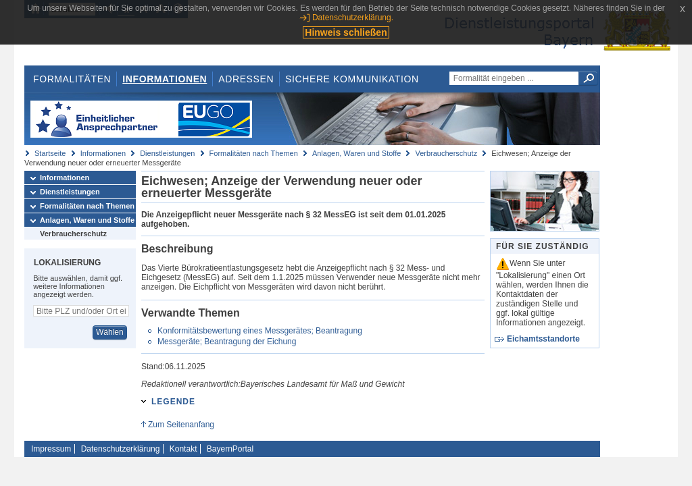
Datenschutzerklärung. (352, 17)
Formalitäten (72, 79)
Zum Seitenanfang (181, 424)
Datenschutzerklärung (120, 449)
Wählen (110, 332)
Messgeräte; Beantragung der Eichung (226, 341)
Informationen (164, 79)
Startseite (50, 153)
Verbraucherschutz (446, 153)
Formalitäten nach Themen (253, 153)
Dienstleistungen (167, 153)
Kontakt (183, 449)
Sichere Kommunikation (352, 79)
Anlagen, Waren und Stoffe (356, 153)
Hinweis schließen (346, 32)
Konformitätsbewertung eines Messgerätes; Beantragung (259, 330)
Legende (173, 401)
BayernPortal (230, 449)
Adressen (246, 79)
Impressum (51, 449)
